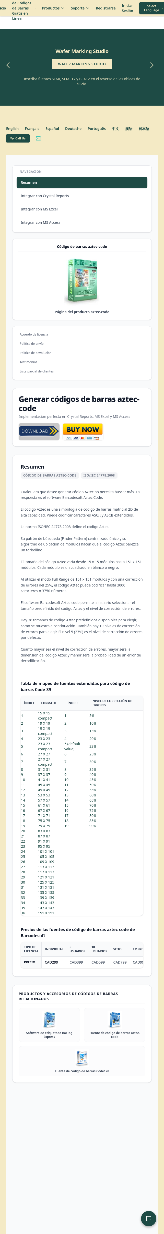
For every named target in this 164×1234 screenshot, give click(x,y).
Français (32, 128)
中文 (115, 128)
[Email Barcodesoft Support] (38, 138)
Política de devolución (36, 353)
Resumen (29, 182)
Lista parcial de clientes (37, 371)
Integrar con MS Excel (39, 209)
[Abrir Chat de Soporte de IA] (148, 1218)
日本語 (143, 128)
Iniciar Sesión (127, 8)
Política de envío (32, 343)
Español (52, 128)
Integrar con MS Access (41, 222)
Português (97, 128)
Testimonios (28, 362)
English (12, 128)
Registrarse (106, 8)
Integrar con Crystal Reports (45, 195)
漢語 (128, 128)
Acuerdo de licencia (34, 334)
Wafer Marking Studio (82, 64)
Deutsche (73, 128)
